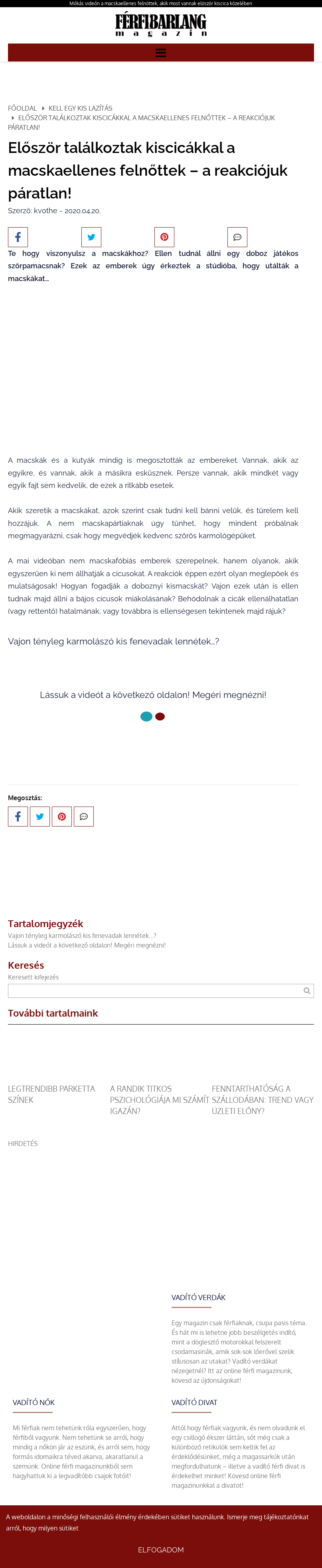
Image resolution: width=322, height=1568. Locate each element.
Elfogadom (161, 1550)
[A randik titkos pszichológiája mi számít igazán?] (161, 1078)
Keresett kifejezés (33, 977)
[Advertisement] (161, 1204)
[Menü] (160, 52)
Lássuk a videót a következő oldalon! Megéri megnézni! (87, 945)
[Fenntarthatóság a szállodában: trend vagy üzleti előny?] (263, 1078)
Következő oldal (153, 743)
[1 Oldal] (160, 717)
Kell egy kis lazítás (81, 108)
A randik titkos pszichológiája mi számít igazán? (159, 1100)
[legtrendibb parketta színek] (59, 1078)
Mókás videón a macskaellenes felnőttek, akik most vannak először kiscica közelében (160, 3)
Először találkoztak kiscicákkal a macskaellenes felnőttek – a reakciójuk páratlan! (141, 122)
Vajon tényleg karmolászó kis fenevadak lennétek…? (82, 936)
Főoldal (22, 108)
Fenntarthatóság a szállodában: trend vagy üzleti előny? (263, 1100)
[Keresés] (307, 990)
